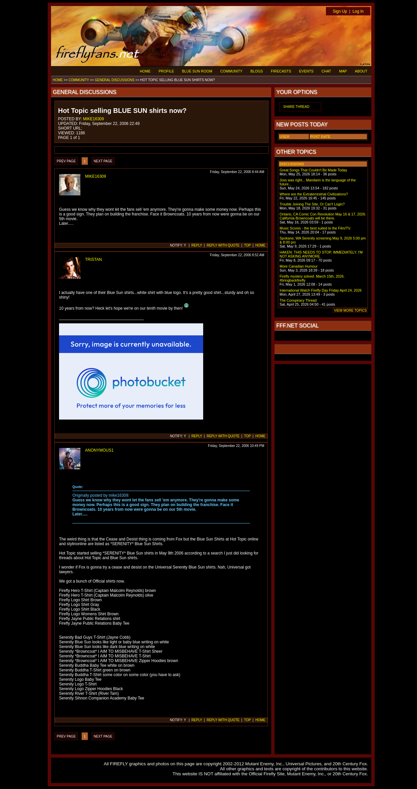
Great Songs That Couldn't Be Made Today (313, 170)
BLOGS (257, 71)
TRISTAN (93, 259)
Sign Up (340, 11)
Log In (358, 11)
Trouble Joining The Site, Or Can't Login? (312, 204)
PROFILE (166, 71)
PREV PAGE (66, 161)
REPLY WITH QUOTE (223, 245)
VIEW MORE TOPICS (350, 310)
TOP (247, 245)
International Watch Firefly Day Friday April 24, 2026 (321, 290)
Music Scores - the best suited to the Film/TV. (315, 228)
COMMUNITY (231, 71)
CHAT (326, 71)
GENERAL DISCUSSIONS (114, 80)
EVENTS (306, 71)
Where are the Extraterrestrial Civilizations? (314, 194)
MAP (343, 71)
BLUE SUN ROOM (197, 71)
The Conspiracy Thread (298, 300)
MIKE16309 (93, 119)
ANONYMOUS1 (99, 450)
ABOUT (361, 71)
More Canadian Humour (299, 266)
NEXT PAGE (103, 161)
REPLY (196, 245)
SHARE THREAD (296, 107)
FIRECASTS (281, 71)
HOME (145, 71)
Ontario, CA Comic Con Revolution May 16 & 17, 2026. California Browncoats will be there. (323, 216)
